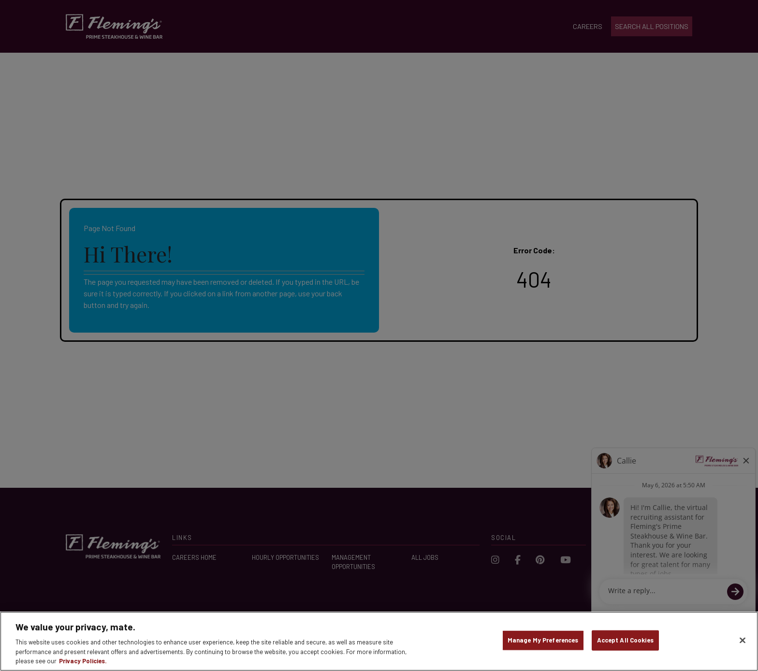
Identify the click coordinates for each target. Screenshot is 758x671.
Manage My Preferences (543, 640)
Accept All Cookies (625, 640)
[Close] (742, 640)
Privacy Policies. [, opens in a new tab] (83, 661)
